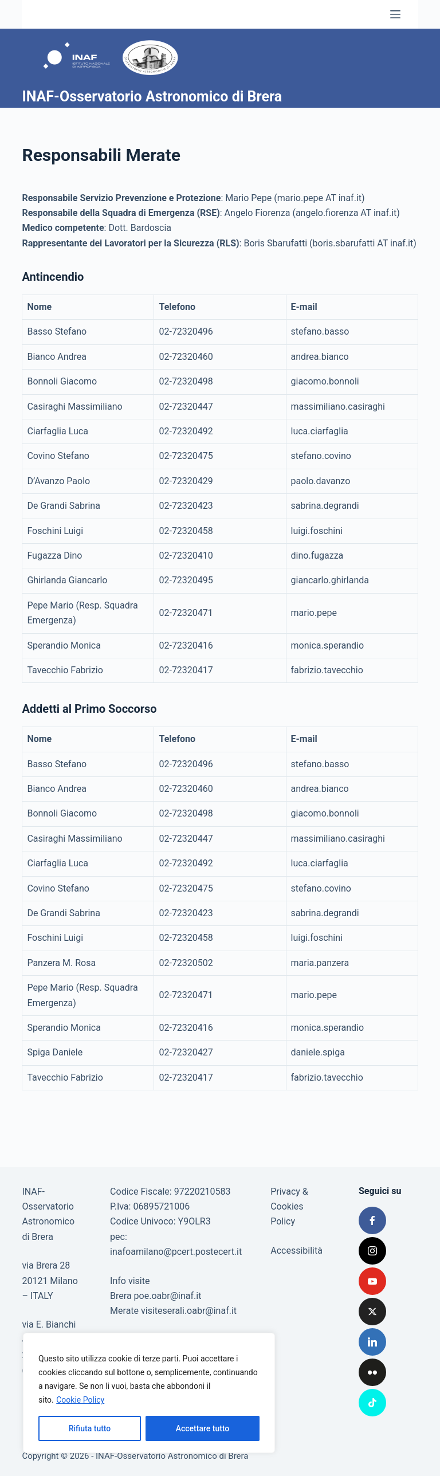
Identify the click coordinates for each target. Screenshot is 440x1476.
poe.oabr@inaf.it (168, 1295)
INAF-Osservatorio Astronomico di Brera (152, 96)
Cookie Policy (80, 1399)
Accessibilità (296, 1250)
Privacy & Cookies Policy (289, 1206)
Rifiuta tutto (90, 1428)
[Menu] (395, 14)
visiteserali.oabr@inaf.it (189, 1310)
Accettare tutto (203, 1428)
